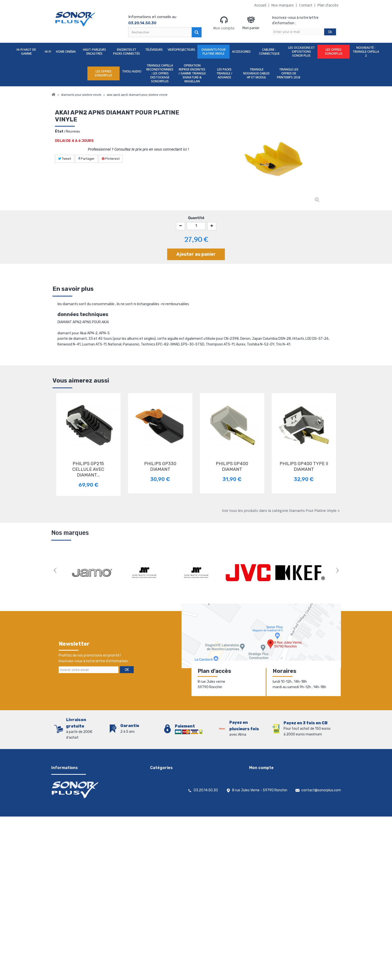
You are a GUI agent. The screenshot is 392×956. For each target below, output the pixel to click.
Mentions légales (64, 827)
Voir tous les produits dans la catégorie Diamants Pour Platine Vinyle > (281, 510)
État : (60, 131)
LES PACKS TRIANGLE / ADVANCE (224, 73)
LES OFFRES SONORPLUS (333, 51)
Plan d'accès (328, 5)
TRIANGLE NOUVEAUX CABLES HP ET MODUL (256, 73)
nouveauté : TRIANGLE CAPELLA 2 (366, 52)
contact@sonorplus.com (321, 930)
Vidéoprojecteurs (181, 49)
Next (337, 571)
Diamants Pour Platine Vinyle (214, 51)
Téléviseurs (154, 49)
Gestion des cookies (67, 834)
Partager (86, 158)
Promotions (60, 801)
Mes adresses (259, 789)
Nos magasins (62, 795)
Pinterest (111, 158)
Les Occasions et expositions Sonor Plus (301, 52)
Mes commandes (262, 776)
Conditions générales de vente (75, 782)
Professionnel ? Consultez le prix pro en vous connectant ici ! (138, 149)
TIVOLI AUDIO (131, 71)
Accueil (260, 5)
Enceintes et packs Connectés (126, 51)
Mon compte (224, 23)
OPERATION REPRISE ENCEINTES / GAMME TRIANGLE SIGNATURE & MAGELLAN (192, 73)
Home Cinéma (66, 51)
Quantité (196, 218)
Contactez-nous (64, 789)
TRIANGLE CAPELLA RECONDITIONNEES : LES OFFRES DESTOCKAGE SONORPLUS (159, 73)
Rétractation (62, 821)
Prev (55, 571)
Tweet (64, 158)
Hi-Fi (48, 51)
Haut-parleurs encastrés (94, 51)
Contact (305, 5)
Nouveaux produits (66, 808)
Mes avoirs (257, 782)
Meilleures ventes (65, 814)
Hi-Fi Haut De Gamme (26, 51)
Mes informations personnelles (273, 795)
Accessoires (241, 51)
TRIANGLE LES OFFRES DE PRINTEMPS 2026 (288, 73)
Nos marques (282, 5)
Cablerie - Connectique (269, 51)
